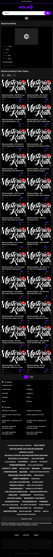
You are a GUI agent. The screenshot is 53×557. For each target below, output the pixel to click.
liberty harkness (20, 479)
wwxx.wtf (24, 553)
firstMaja (38, 389)
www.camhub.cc (27, 1)
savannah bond (37, 482)
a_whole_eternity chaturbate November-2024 (38, 427)
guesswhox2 (38, 508)
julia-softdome (37, 458)
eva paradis (43, 462)
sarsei (38, 385)
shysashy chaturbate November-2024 (13, 427)
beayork (23, 472)
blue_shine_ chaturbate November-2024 (38, 433)
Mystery (38, 401)
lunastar (33, 462)
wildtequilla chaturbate (18, 458)
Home (17, 535)
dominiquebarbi (10, 472)
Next (31, 377)
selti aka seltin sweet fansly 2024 (13, 415)
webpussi (37, 511)
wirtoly (46, 511)
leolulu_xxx (24, 468)
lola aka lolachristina (19, 482)
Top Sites (7, 407)
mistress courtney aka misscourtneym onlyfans (26, 455)
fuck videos (39, 445)
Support (26, 535)
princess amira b (17, 485)
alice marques (10, 462)
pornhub (43, 502)
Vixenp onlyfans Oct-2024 (38, 415)
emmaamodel (39, 475)
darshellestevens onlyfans (39, 472)
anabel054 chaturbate (34, 488)
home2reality (13, 389)
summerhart (25, 495)
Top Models (8, 382)
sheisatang (35, 478)
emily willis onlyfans (10, 505)
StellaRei (13, 397)
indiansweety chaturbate (34, 498)
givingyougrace (44, 505)
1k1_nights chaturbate (28, 505)
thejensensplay (29, 502)
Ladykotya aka (13, 385)
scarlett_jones (9, 468)
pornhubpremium (17, 465)
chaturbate (23, 462)
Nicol (13, 401)
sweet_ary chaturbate (35, 485)
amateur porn (10, 511)
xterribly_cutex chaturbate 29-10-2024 (38, 421)
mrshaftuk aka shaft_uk (20, 508)
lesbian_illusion (26, 452)
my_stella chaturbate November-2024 (13, 433)
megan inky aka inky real (20, 475)
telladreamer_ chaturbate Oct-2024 (13, 421)
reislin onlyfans (25, 511)
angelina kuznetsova (38, 492)
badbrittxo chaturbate (13, 411)
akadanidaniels (16, 489)
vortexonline (39, 495)
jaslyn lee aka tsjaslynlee (26, 514)
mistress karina (14, 498)
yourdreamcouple (12, 501)
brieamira (36, 468)
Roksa (38, 397)
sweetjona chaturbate (38, 411)
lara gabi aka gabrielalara (16, 492)
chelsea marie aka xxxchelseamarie (26, 449)
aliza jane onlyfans (35, 465)
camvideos (46, 468)
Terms (36, 535)
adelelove (38, 393)
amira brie (12, 495)
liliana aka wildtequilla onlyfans (19, 445)
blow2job (13, 393)
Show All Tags (26, 519)
